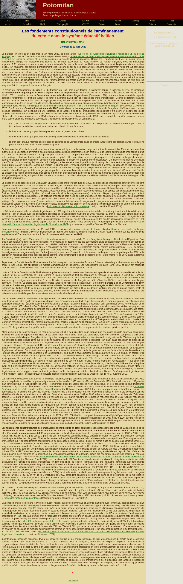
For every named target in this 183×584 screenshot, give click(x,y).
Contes (102, 24)
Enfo (27, 20)
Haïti (42, 24)
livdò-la (169, 46)
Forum (118, 24)
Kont (102, 20)
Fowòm (118, 20)
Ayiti (42, 20)
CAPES (85, 24)
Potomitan (58, 5)
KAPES (85, 20)
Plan (172, 20)
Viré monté (73, 581)
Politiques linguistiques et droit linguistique (68, 206)
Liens (135, 24)
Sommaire (171, 24)
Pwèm (152, 20)
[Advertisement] (164, 65)
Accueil (8, 24)
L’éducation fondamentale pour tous (21, 498)
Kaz (8, 20)
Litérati (62, 20)
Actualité (27, 24)
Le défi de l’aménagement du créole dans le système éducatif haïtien (59, 521)
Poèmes (152, 24)
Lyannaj (135, 20)
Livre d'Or (172, 44)
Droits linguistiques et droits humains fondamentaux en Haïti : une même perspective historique (68, 105)
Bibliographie (63, 24)
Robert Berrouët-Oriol (72, 42)
